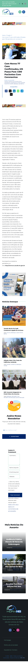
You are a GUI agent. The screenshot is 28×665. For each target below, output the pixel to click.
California (13, 364)
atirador (8, 364)
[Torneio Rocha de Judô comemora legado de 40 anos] (14, 307)
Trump (5, 365)
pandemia (21, 83)
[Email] (11, 94)
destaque (16, 83)
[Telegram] (22, 91)
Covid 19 (23, 82)
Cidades (15, 569)
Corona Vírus (18, 81)
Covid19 (11, 83)
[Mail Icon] (14, 605)
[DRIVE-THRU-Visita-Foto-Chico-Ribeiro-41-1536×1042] (14, 44)
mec (18, 396)
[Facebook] (6, 91)
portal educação (20, 397)
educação (14, 396)
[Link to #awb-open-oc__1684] (23, 11)
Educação (15, 547)
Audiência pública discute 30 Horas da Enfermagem (14, 541)
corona (6, 81)
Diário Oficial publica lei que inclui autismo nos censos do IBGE (14, 564)
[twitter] (22, 3)
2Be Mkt (22, 657)
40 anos (8, 332)
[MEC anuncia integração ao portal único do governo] (14, 370)
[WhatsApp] (18, 91)
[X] (10, 91)
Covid (18, 82)
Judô (17, 332)
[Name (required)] (14, 467)
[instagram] (25, 3)
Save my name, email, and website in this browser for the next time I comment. (14, 486)
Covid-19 (6, 83)
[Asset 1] (7, 9)
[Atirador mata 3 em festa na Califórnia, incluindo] (14, 338)
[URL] (14, 476)
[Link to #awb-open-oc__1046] (20, 11)
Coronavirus (14, 82)
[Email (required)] (14, 472)
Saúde (19, 547)
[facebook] (19, 3)
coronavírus (7, 82)
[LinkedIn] (14, 91)
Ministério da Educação (10, 397)
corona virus (11, 81)
